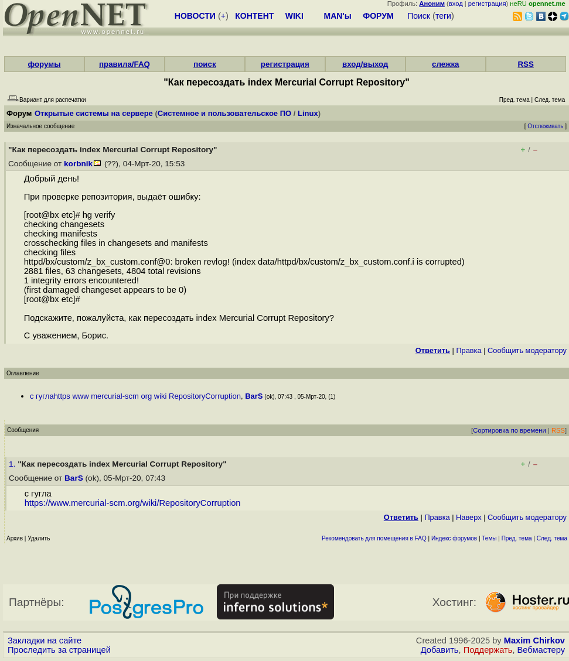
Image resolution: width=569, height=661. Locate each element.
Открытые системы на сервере (94, 113)
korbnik (78, 163)
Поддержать (488, 650)
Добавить (440, 650)
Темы (489, 538)
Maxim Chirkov (534, 640)
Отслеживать (545, 126)
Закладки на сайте (44, 640)
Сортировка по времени (509, 430)
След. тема (552, 538)
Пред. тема (517, 538)
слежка (445, 64)
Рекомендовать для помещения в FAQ (374, 538)
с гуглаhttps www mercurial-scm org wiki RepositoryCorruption (135, 396)
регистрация (487, 3)
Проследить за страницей (59, 650)
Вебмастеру (541, 650)
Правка (468, 350)
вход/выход (365, 64)
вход (456, 3)
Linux (308, 113)
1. (13, 464)
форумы (44, 64)
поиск (204, 64)
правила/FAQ (124, 64)
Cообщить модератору (527, 350)
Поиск (418, 15)
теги (443, 15)
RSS (525, 64)
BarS (254, 396)
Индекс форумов (454, 538)
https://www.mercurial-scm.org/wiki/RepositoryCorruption (133, 503)
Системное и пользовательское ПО (224, 113)
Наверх (469, 517)
